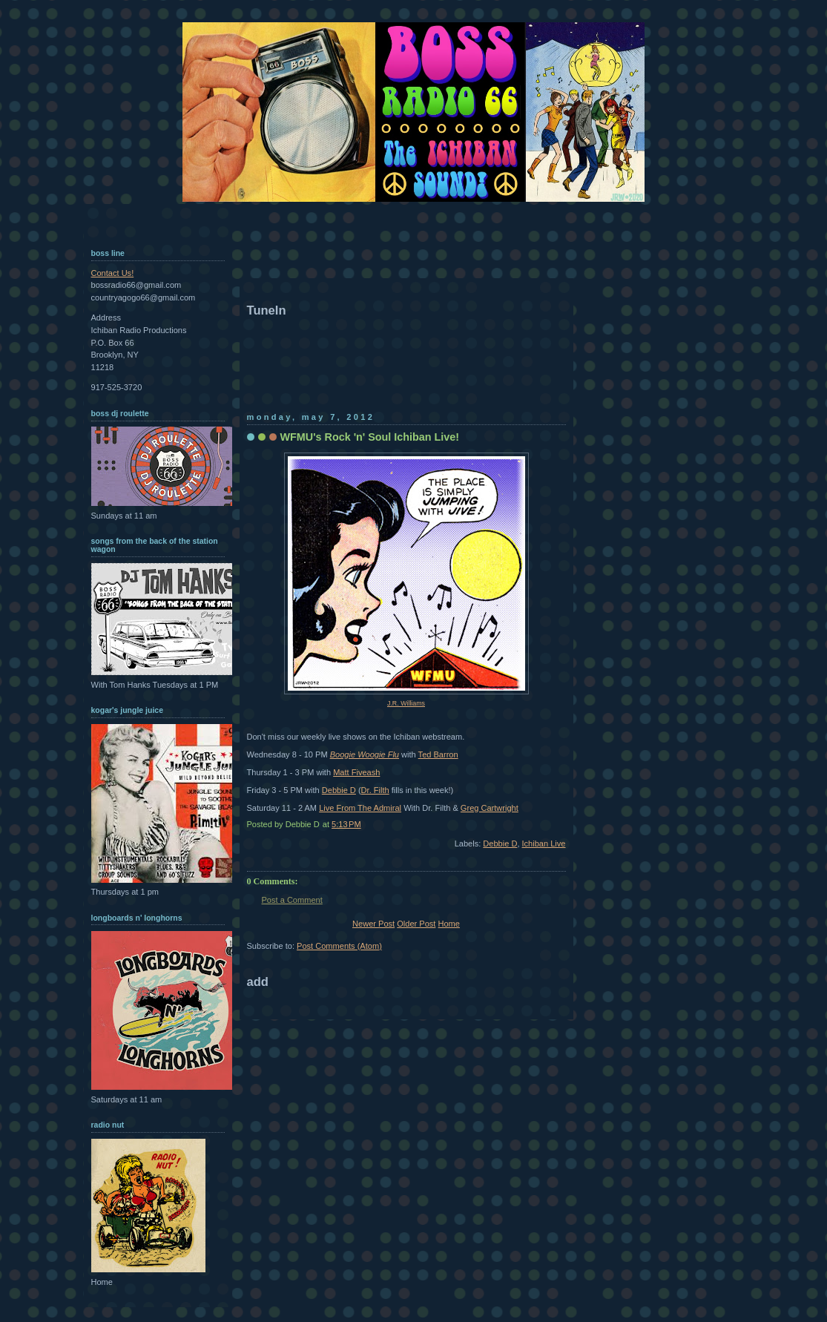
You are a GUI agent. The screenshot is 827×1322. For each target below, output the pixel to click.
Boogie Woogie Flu (364, 754)
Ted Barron (438, 754)
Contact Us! (112, 273)
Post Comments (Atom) (339, 945)
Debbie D (339, 790)
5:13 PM (346, 824)
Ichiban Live (544, 843)
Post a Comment (292, 899)
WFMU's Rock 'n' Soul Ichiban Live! (370, 437)
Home (448, 923)
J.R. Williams (406, 703)
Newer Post (373, 923)
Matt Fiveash (356, 772)
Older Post (416, 923)
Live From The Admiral (360, 807)
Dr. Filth (375, 790)
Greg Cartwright (489, 807)
